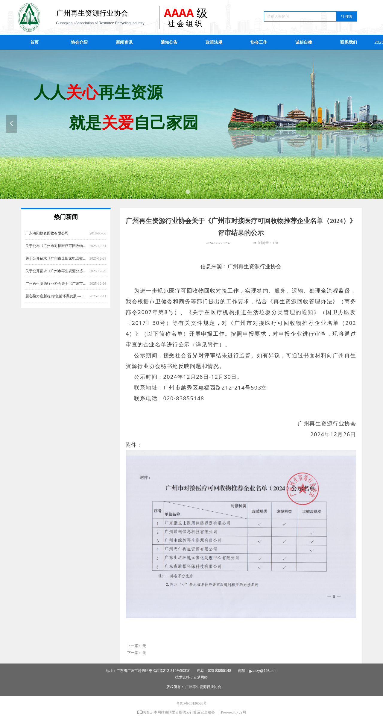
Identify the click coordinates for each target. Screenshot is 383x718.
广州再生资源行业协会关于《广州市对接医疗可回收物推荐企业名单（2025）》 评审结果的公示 (56, 289)
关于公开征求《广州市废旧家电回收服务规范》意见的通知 (56, 263)
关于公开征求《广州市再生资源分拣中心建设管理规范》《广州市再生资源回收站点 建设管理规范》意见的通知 (56, 276)
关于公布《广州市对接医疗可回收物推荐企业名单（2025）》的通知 (56, 251)
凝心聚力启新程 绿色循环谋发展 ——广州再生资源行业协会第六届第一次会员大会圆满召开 (56, 301)
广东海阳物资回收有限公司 (47, 238)
